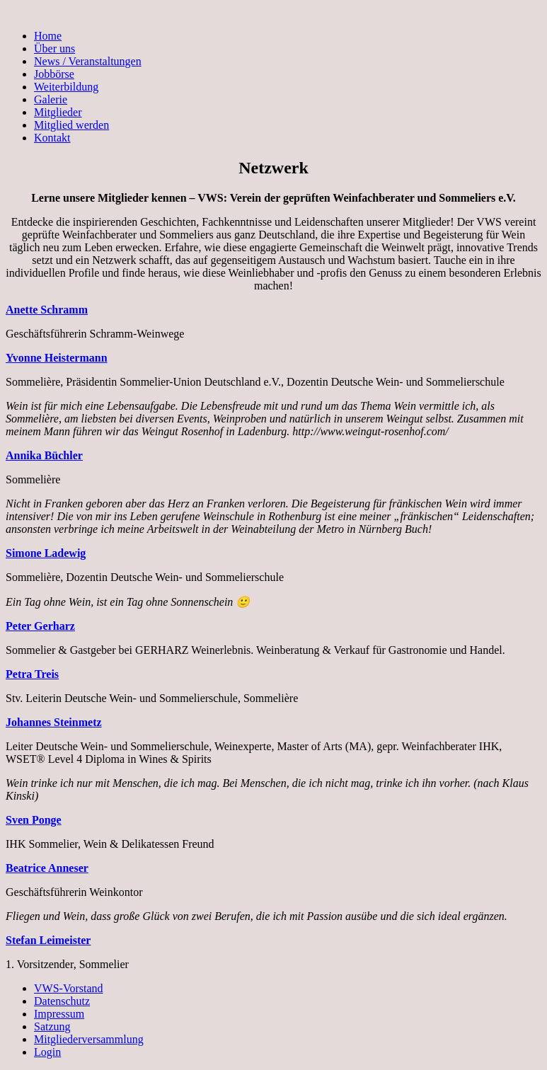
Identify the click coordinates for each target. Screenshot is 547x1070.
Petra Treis (32, 674)
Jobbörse (54, 74)
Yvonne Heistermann (57, 358)
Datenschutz (62, 1001)
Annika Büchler (44, 455)
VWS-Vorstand (68, 988)
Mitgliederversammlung (89, 1039)
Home (48, 36)
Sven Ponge (34, 820)
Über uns (54, 48)
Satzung (52, 1026)
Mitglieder (58, 112)
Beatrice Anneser (47, 868)
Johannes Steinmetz (54, 722)
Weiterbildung (66, 87)
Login (47, 1052)
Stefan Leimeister (48, 940)
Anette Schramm (47, 310)
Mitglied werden (71, 125)
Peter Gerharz (40, 626)
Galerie (50, 99)
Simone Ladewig (46, 553)
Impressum (59, 1014)
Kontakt (52, 138)
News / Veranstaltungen (88, 61)
